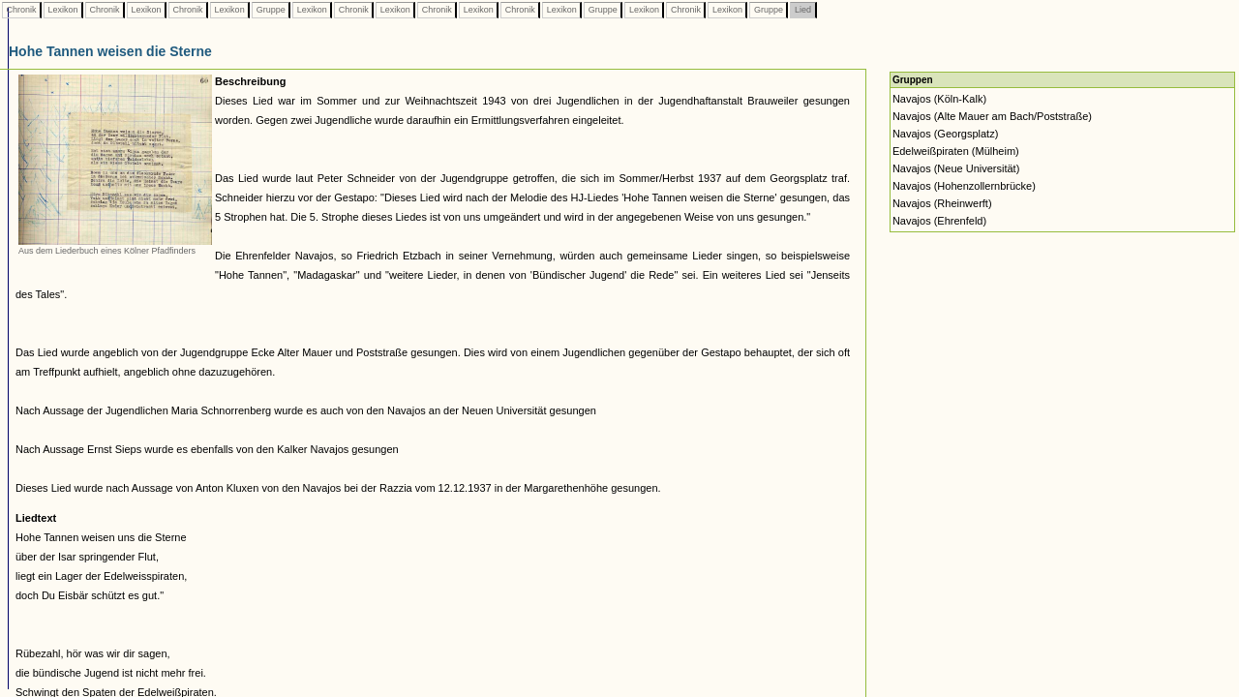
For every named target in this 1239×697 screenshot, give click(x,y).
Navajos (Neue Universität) (955, 168)
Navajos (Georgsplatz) (945, 133)
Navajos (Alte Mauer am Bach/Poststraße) (992, 116)
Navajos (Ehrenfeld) (939, 221)
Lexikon (62, 10)
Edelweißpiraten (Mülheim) (955, 151)
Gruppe (270, 10)
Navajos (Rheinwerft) (942, 203)
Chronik (21, 10)
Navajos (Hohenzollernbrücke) (964, 186)
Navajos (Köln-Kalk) (939, 99)
